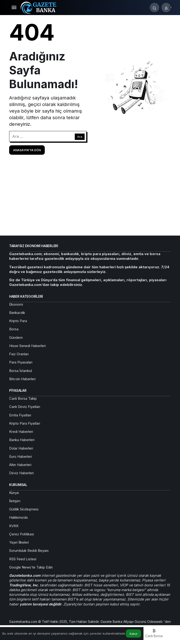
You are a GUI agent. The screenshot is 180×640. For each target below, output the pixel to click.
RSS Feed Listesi (22, 559)
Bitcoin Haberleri (22, 379)
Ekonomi (16, 304)
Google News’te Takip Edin (31, 567)
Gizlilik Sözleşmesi (23, 509)
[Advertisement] (90, 195)
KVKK (14, 526)
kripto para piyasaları (100, 254)
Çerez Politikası (21, 534)
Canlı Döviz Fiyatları (24, 406)
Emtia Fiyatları (20, 415)
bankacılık (70, 254)
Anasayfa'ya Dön (27, 150)
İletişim (14, 501)
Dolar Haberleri (21, 448)
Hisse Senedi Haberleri (27, 346)
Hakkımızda (18, 517)
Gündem (16, 337)
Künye (14, 492)
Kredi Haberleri (21, 431)
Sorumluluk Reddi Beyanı (29, 550)
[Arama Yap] (154, 7)
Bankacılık (17, 312)
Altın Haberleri (20, 464)
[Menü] (14, 7)
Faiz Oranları (19, 354)
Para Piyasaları (20, 362)
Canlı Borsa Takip (23, 398)
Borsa (14, 329)
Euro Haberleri (20, 456)
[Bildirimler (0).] (166, 7)
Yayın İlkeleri (19, 542)
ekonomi (51, 254)
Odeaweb (155, 622)
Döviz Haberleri (21, 473)
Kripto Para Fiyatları (24, 423)
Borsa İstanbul (20, 370)
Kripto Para (18, 321)
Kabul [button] (133, 634)
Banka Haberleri (21, 440)
